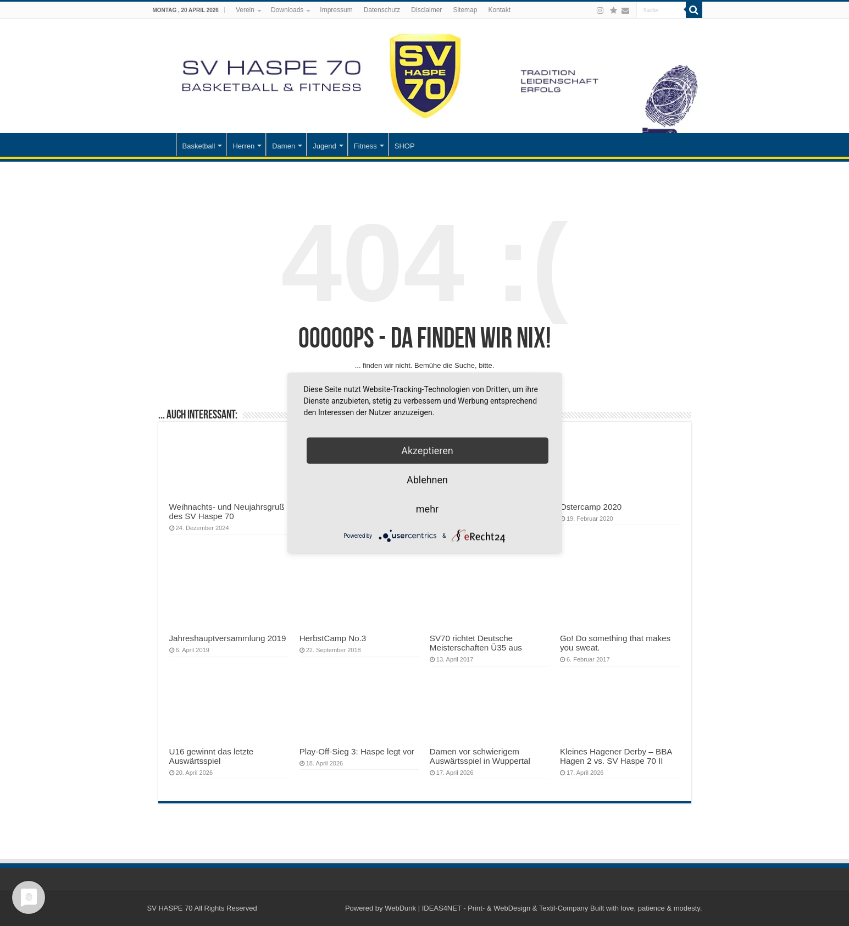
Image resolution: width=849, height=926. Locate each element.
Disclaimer (426, 10)
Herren (243, 146)
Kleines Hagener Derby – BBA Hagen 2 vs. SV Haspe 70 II (616, 756)
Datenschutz (382, 10)
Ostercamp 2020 (591, 506)
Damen (283, 146)
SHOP (405, 146)
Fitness (365, 146)
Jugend (324, 146)
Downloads (287, 10)
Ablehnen (427, 480)
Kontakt (499, 10)
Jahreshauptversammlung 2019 (227, 638)
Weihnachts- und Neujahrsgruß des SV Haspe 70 (227, 511)
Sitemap (465, 10)
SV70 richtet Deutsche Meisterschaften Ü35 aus (476, 642)
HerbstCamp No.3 (333, 638)
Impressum (336, 10)
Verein (245, 10)
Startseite (161, 144)
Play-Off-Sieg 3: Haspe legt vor (356, 751)
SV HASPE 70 (170, 908)
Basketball (198, 146)
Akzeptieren (427, 450)
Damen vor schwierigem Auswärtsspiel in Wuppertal (480, 756)
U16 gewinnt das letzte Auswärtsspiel (211, 756)
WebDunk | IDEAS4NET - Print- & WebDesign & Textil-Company (486, 908)
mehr (427, 509)
